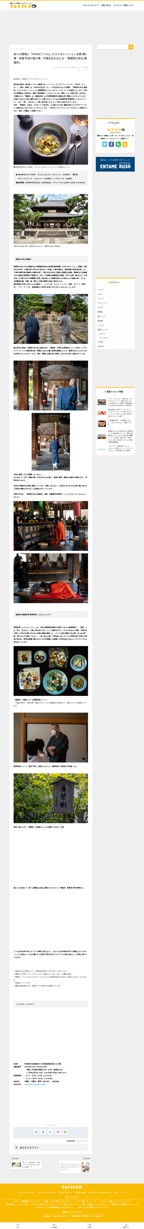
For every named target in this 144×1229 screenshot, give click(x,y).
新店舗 (100, 322)
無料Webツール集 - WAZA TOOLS (56, 1217)
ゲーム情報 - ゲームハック (86, 1202)
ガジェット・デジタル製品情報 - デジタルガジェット (55, 1208)
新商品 (100, 313)
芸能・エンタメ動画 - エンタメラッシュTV (93, 1208)
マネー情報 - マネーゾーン (69, 1205)
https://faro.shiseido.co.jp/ (35, 1084)
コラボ (85, 1141)
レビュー (101, 290)
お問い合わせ (106, 5)
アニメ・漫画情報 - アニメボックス (28, 1202)
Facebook (111, 148)
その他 (100, 344)
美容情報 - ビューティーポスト (18, 1205)
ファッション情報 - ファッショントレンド (115, 1202)
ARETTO (102, 336)
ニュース (101, 327)
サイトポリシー (66, 1194)
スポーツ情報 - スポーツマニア (44, 1205)
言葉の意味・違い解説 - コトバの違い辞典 (87, 1217)
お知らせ (101, 349)
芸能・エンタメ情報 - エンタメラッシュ (59, 1202)
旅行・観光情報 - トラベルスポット (94, 1205)
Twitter (105, 148)
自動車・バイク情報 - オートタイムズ (125, 1205)
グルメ (78, 1141)
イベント (101, 299)
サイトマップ (121, 1194)
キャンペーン (103, 304)
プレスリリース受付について (123, 5)
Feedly (118, 148)
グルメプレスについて (91, 5)
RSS (125, 148)
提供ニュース (103, 332)
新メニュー (102, 318)
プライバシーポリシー (48, 1194)
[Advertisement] (72, 26)
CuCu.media (103, 340)
